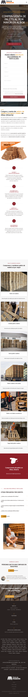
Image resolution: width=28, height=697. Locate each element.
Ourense (20, 647)
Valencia (20, 651)
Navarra (16, 647)
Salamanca (10, 649)
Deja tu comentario (13, 570)
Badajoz (4, 640)
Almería (18, 639)
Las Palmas (15, 646)
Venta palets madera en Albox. (14, 34)
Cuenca (20, 642)
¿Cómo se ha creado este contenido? (16, 669)
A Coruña (2, 639)
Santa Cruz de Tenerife (17, 649)
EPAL (19, 662)
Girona (24, 642)
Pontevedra (4, 649)
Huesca (21, 644)
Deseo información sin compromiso (13, 596)
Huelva (18, 644)
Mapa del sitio (16, 693)
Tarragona (9, 651)
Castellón (4, 642)
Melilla (9, 647)
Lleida (21, 646)
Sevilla (2, 651)
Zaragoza (18, 653)
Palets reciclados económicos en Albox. (14, 38)
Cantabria (23, 640)
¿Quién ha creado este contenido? (8, 667)
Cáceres (16, 640)
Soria (6, 651)
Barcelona (8, 640)
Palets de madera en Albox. (14, 31)
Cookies (14, 688)
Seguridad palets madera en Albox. (14, 39)
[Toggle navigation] (26, 2)
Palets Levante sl (14, 608)
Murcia (13, 647)
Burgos (12, 640)
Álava (6, 639)
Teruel (13, 651)
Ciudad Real (12, 642)
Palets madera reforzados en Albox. (14, 36)
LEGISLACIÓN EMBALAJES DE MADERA (10, 662)
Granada (4, 644)
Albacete (10, 639)
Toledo (16, 651)
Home (14, 682)
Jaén (7, 646)
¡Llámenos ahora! (5, 516)
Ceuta (8, 642)
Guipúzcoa (14, 644)
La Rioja (10, 646)
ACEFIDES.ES (18, 609)
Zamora (13, 653)
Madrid (2, 647)
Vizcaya (10, 653)
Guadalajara (8, 644)
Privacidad (14, 686)
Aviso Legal (14, 684)
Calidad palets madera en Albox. (14, 33)
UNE (22, 662)
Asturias (22, 639)
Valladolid (25, 651)
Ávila (26, 639)
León (19, 646)
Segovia (23, 649)
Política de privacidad (19, 93)
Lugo (25, 646)
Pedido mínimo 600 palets (14, 44)
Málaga (6, 647)
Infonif (8, 609)
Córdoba (17, 642)
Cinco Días (13, 609)
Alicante (14, 639)
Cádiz (19, 640)
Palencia (24, 647)
